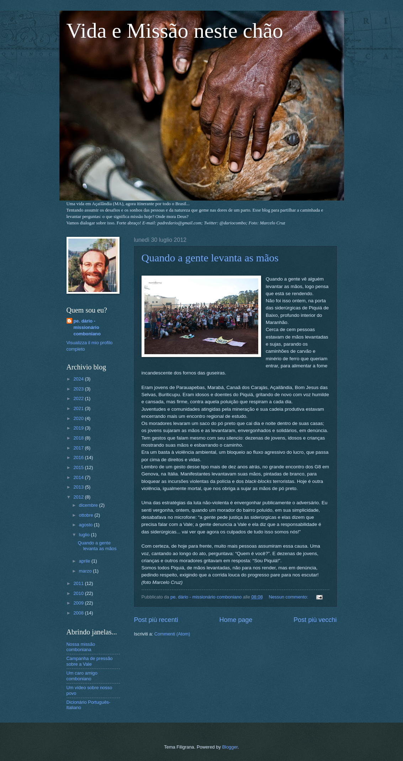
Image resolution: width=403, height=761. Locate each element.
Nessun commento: (289, 597)
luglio (85, 534)
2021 (79, 408)
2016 (79, 457)
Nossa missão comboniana (81, 647)
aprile (85, 561)
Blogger (230, 747)
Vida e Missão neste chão (175, 30)
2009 (79, 603)
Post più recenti (156, 619)
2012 (79, 497)
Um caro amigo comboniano (82, 675)
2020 (79, 418)
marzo (86, 571)
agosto (86, 524)
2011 (79, 583)
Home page (235, 619)
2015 (79, 467)
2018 (79, 438)
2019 (79, 428)
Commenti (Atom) (172, 634)
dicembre (89, 505)
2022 (79, 398)
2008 (79, 613)
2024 (79, 379)
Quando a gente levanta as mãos (210, 258)
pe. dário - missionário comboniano (87, 327)
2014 (79, 477)
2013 (79, 487)
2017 (79, 448)
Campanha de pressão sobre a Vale (90, 661)
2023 (79, 389)
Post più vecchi (314, 619)
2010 (79, 593)
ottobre (87, 515)
